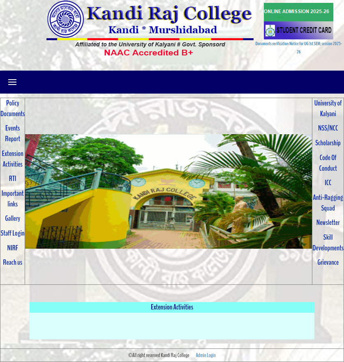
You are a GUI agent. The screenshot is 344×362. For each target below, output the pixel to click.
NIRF (12, 248)
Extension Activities (12, 159)
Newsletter (328, 222)
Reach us (12, 262)
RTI (12, 178)
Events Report (12, 133)
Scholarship (328, 143)
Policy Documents (12, 108)
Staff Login (13, 233)
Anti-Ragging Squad (328, 202)
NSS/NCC (328, 128)
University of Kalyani (328, 108)
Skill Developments (328, 242)
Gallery (12, 218)
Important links (13, 198)
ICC (328, 183)
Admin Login (205, 355)
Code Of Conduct (328, 163)
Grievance (328, 262)
